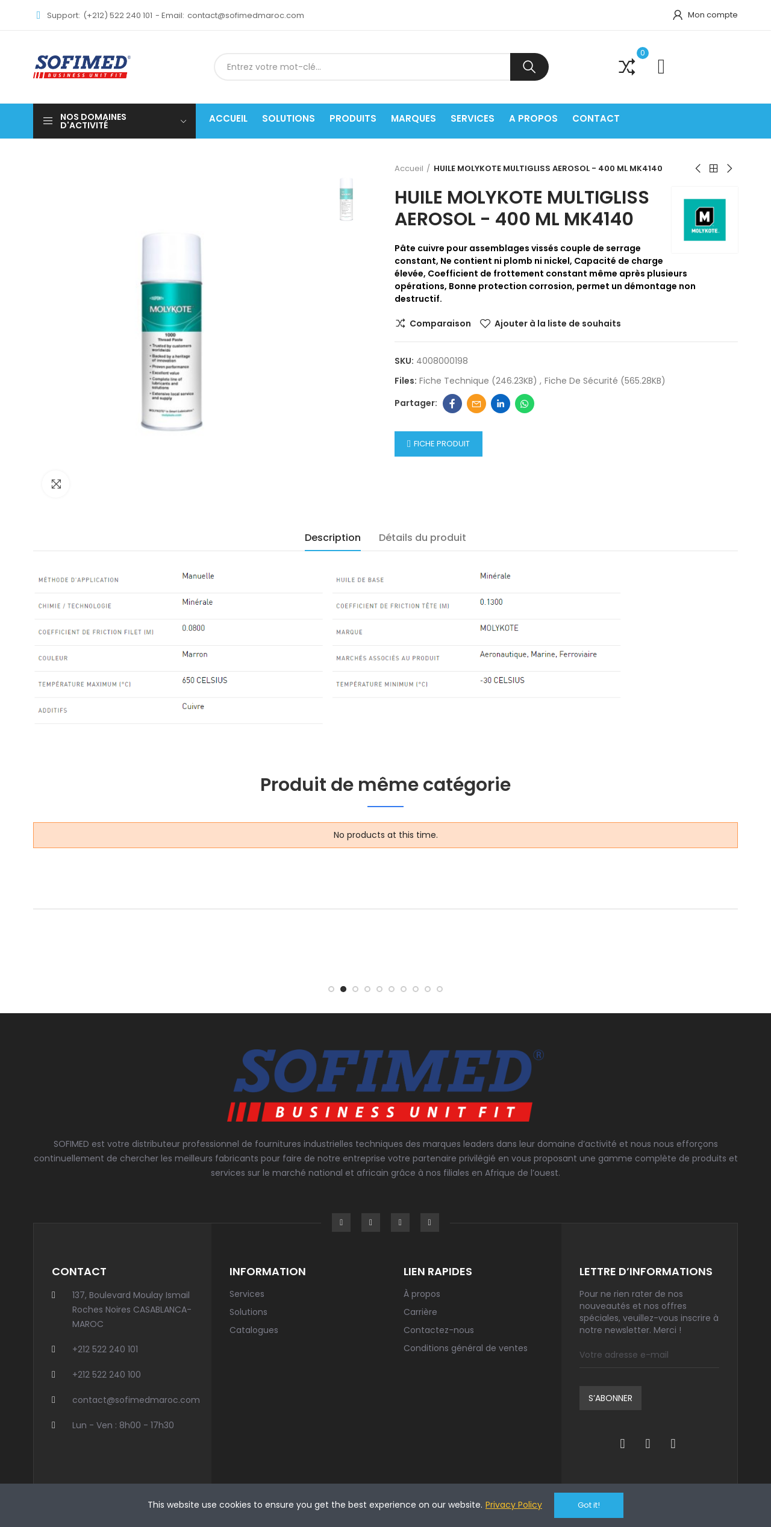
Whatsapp (524, 403)
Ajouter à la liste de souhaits (558, 323)
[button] (331, 989)
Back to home (714, 169)
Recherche (529, 67)
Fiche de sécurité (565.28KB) (605, 381)
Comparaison (440, 323)
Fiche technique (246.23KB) (479, 381)
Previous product (699, 169)
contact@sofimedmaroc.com (245, 15)
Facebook (452, 403)
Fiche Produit (442, 443)
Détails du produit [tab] (422, 538)
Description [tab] (333, 538)
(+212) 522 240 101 (117, 15)
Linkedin (500, 403)
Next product (729, 169)
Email (476, 403)
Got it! (589, 1505)
